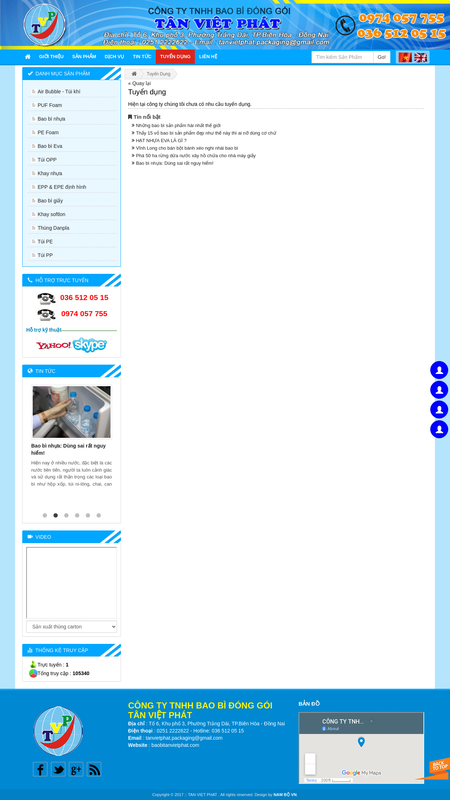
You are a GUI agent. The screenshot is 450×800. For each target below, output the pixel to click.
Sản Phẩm (84, 56)
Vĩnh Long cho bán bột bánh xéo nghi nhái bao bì (187, 148)
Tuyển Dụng (175, 56)
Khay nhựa (50, 173)
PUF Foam (50, 105)
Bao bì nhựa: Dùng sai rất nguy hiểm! (175, 163)
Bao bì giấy (50, 200)
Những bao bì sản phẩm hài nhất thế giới (178, 125)
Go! (382, 57)
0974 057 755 (84, 313)
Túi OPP (47, 160)
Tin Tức (142, 56)
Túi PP (45, 255)
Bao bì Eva (50, 146)
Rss (94, 769)
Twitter (58, 769)
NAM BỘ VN (284, 794)
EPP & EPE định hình (62, 187)
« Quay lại (139, 83)
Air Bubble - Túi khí (59, 91)
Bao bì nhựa (51, 119)
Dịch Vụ (114, 56)
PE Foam (48, 132)
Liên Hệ (208, 56)
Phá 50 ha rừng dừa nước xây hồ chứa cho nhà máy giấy (196, 155)
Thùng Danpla (53, 228)
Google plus (76, 769)
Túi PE (45, 241)
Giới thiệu (51, 56)
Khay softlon (51, 214)
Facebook (40, 769)
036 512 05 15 (84, 297)
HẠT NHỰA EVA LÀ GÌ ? (161, 140)
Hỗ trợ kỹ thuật (43, 330)
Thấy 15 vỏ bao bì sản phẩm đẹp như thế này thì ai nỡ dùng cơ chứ (206, 133)
